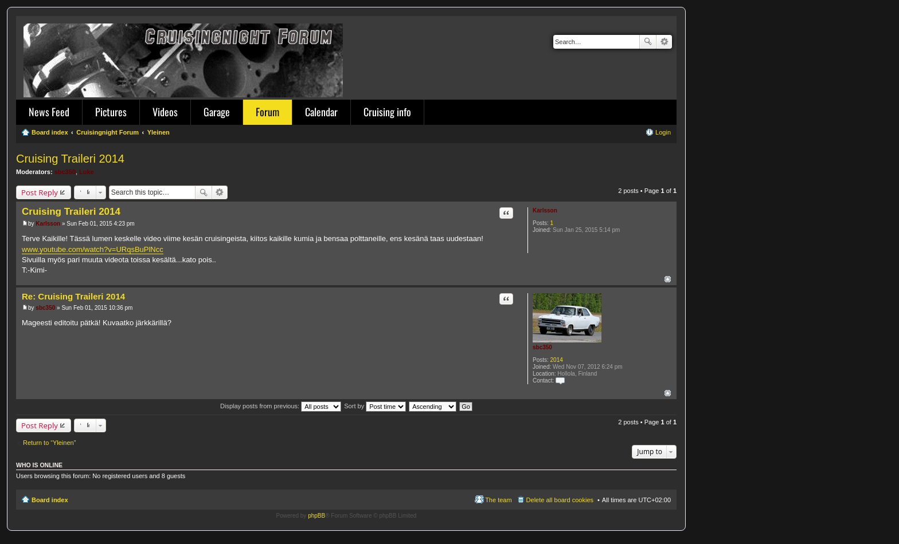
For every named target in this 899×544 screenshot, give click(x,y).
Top (668, 279)
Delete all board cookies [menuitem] (559, 499)
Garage (217, 111)
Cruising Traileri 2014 (70, 158)
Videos (165, 111)
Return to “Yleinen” (49, 442)
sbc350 (65, 171)
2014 (556, 360)
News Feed (49, 111)
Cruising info (387, 111)
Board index (50, 499)
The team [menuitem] (498, 499)
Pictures (111, 111)
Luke (86, 171)
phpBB (316, 516)
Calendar (321, 111)
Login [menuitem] (663, 132)
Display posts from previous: (280, 406)
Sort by (375, 406)
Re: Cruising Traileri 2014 (73, 296)
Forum (267, 111)
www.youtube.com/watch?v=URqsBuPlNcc (92, 249)
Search (647, 42)
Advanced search (664, 42)
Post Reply (39, 192)
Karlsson (545, 210)
